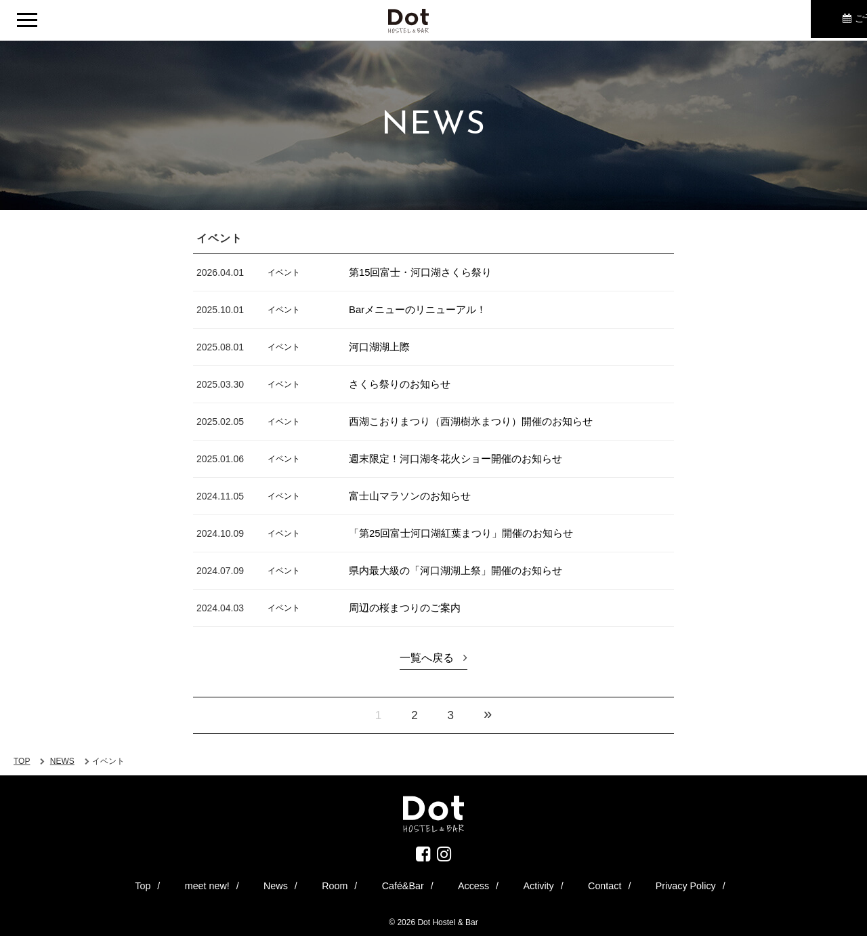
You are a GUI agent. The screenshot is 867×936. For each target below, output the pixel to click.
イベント (284, 272)
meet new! (274, 884)
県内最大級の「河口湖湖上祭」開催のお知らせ (462, 570)
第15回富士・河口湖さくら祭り (425, 272)
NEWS (62, 761)
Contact (543, 884)
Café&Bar (407, 884)
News (322, 884)
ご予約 (789, 20)
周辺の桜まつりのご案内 (408, 607)
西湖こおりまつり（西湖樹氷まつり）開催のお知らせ (479, 421)
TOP (22, 761)
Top (230, 884)
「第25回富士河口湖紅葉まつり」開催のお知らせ (469, 533)
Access (455, 884)
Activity (499, 884)
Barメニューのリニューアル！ (422, 309)
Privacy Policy (601, 884)
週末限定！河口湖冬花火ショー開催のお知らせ (462, 458)
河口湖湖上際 (381, 346)
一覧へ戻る (427, 658)
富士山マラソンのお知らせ (414, 496)
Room (360, 884)
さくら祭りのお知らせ (403, 384)
